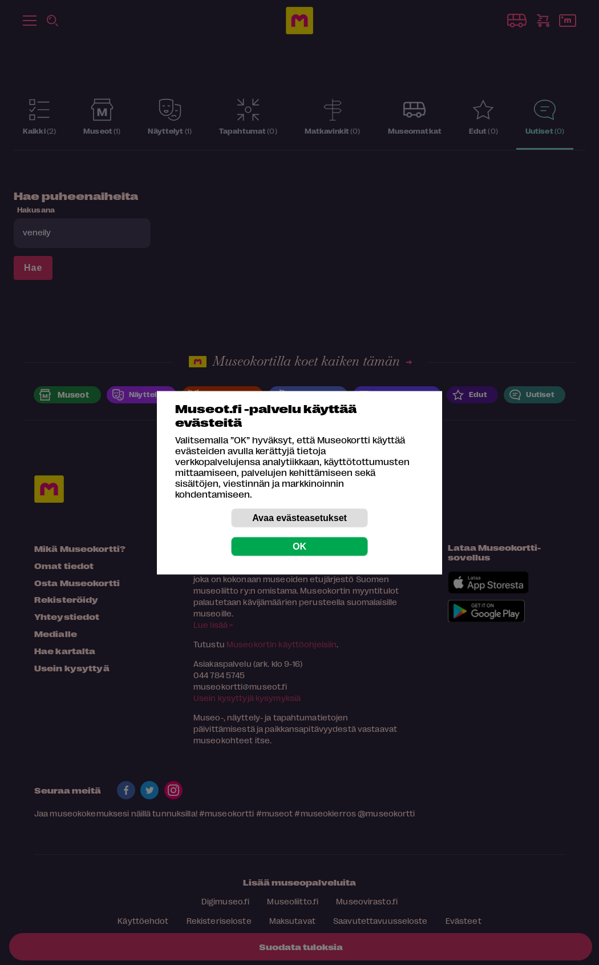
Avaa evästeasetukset (299, 517)
